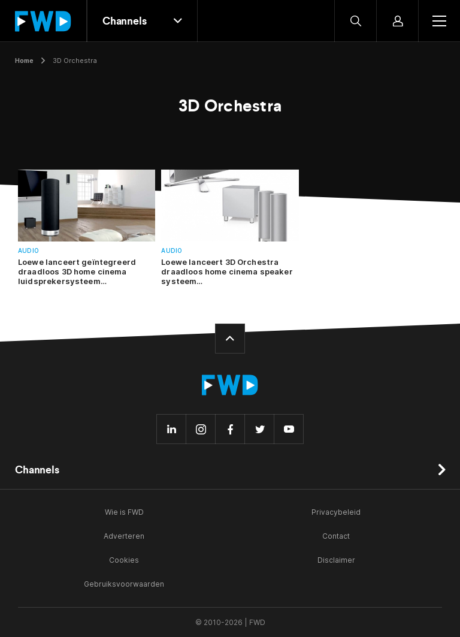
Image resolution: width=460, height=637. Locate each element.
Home (24, 60)
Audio (28, 250)
